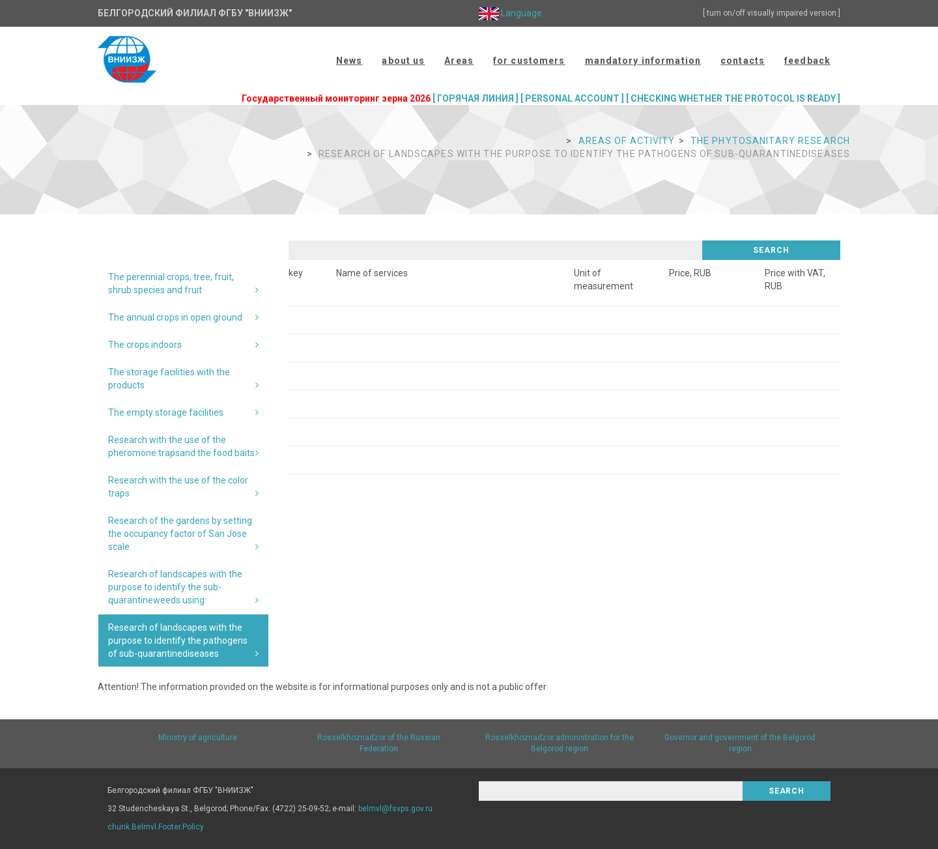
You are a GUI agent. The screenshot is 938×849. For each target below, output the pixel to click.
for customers (529, 60)
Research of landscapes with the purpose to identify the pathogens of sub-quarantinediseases (178, 640)
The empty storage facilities (165, 412)
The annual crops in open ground (175, 317)
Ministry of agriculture (197, 737)
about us (403, 60)
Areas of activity (626, 141)
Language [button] (510, 13)
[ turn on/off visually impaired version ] (771, 13)
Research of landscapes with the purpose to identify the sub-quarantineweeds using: (175, 587)
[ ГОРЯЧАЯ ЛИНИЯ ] (476, 98)
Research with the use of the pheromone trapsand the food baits (181, 446)
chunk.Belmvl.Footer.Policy (155, 826)
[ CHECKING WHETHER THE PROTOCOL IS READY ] (733, 98)
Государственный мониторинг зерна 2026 (336, 98)
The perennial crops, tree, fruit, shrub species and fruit (171, 283)
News (349, 60)
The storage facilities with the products (169, 378)
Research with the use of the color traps (178, 486)
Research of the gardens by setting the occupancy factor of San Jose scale (180, 533)
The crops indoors (145, 344)
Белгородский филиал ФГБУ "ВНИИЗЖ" (195, 13)
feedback (807, 60)
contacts (742, 60)
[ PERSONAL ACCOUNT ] (572, 98)
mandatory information (643, 60)
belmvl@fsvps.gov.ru (395, 808)
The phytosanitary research (770, 141)
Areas (459, 60)
